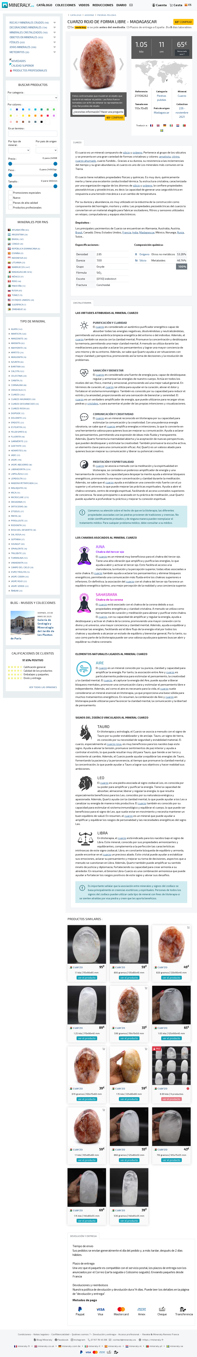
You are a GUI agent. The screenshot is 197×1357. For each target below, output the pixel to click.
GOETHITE (18, 445)
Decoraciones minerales (28, 27)
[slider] (10, 164)
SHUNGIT (17, 543)
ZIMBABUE (19, 309)
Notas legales (41, 1334)
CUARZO (18, 394)
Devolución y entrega (104, 1334)
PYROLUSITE (19, 520)
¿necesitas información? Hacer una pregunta (98, 111)
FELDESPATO (19, 431)
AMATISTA (18, 333)
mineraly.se (174, 1346)
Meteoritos (19, 52)
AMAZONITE (19, 338)
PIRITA (16, 515)
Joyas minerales (23, 47)
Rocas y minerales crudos (29, 22)
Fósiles (17, 42)
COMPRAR (183, 22)
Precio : (12, 158)
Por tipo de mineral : (14, 143)
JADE (15, 455)
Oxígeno (144, 254)
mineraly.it (93, 1346)
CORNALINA (18, 385)
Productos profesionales (28, 70)
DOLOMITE (18, 417)
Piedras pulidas (106, 15)
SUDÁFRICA (19, 304)
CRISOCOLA (18, 389)
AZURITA (17, 361)
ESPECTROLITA (20, 571)
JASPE (16, 459)
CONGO (17, 243)
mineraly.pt (154, 1346)
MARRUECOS (21, 267)
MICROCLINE (20, 497)
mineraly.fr (22, 1346)
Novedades (18, 61)
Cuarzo (182, 95)
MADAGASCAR (22, 271)
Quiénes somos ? (81, 1334)
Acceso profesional (129, 1334)
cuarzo (76, 967)
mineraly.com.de (69, 1346)
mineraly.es (113, 1346)
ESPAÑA (17, 253)
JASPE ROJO (19, 581)
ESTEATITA (18, 427)
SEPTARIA (17, 539)
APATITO (17, 352)
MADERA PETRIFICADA (24, 483)
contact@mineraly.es (124, 1339)
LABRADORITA (20, 469)
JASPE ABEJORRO (21, 464)
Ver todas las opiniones (43, 687)
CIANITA (16, 380)
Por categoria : (16, 92)
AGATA (16, 329)
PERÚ (16, 281)
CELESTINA (19, 375)
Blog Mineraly (43, 1339)
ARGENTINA (20, 234)
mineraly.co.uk (44, 1346)
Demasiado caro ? (182, 52)
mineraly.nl (133, 1346)
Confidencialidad (60, 1334)
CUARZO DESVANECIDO (25, 403)
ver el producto (87, 977)
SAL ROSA (18, 534)
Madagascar (161, 112)
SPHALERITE (19, 548)
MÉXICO (17, 276)
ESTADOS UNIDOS (23, 299)
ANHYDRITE (18, 347)
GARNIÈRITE (19, 441)
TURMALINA (19, 557)
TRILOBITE (18, 553)
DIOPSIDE (17, 413)
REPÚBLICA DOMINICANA (26, 248)
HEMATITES (18, 450)
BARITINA (18, 366)
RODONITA (18, 525)
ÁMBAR (16, 590)
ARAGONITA (18, 357)
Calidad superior (22, 65)
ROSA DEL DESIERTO (23, 529)
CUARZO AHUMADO (23, 399)
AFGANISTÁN (20, 229)
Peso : (11, 170)
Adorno (89, 15)
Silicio (142, 260)
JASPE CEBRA (20, 576)
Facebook (61, 1339)
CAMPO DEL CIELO (22, 567)
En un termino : (16, 128)
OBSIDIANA (18, 501)
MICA (15, 492)
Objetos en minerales (26, 37)
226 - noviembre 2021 (182, 112)
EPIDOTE (17, 422)
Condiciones (24, 1334)
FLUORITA (18, 436)
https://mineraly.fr (153, 1339)
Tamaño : (13, 181)
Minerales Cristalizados (29, 32)
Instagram (78, 1339)
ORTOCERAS (19, 506)
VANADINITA (19, 562)
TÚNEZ (17, 295)
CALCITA (17, 371)
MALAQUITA (19, 488)
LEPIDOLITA (18, 478)
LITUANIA (18, 262)
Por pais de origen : (46, 143)
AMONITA (18, 343)
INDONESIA (19, 257)
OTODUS (17, 511)
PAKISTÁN (18, 285)
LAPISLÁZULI (19, 473)
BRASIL (17, 239)
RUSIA (17, 290)
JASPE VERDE (19, 586)
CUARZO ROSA (20, 408)
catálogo (75, 15)
